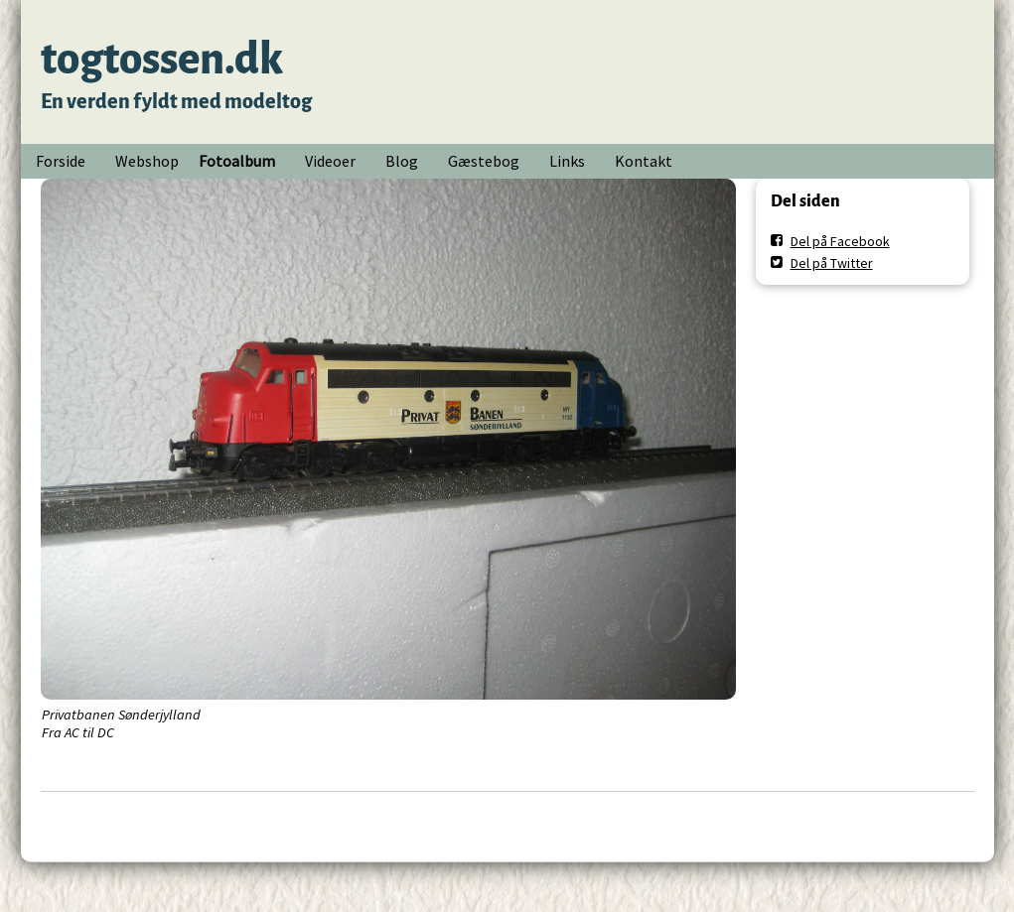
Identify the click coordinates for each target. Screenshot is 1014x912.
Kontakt (643, 161)
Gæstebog (483, 161)
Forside (60, 161)
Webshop (147, 161)
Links (567, 161)
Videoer (330, 161)
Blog (401, 161)
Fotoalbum (237, 161)
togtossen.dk (162, 59)
